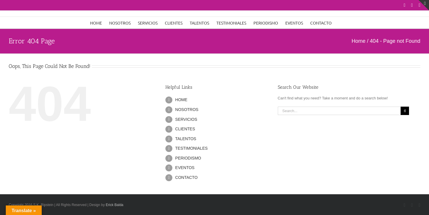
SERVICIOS (186, 119)
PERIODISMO (188, 158)
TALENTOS (185, 138)
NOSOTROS (186, 109)
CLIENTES (185, 129)
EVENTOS (185, 167)
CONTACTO (186, 177)
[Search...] (339, 111)
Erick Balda (114, 205)
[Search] (405, 111)
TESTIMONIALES (191, 148)
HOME (181, 99)
